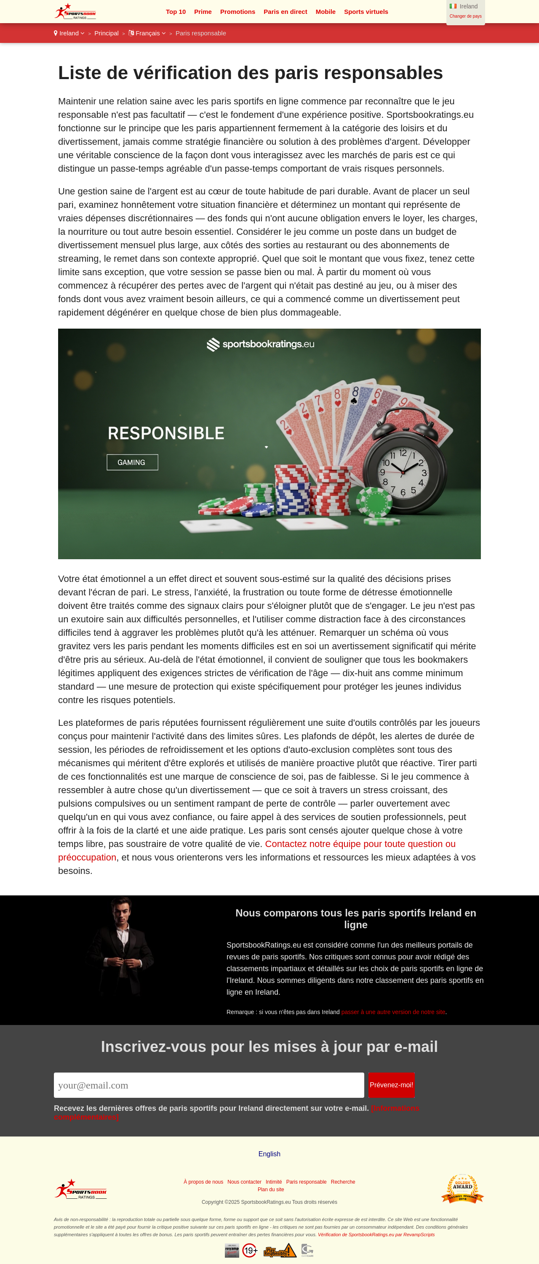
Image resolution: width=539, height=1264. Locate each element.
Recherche (343, 1182)
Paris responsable (306, 1182)
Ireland (69, 33)
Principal (106, 33)
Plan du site (271, 1189)
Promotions (237, 11)
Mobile (326, 11)
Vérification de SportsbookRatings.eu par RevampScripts (376, 1234)
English (269, 1154)
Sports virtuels (366, 11)
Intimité (274, 1182)
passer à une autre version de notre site (395, 1010)
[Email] (209, 1085)
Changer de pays (466, 16)
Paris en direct (285, 11)
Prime (203, 11)
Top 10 (176, 11)
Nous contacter (244, 1182)
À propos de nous (203, 1182)
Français (147, 33)
